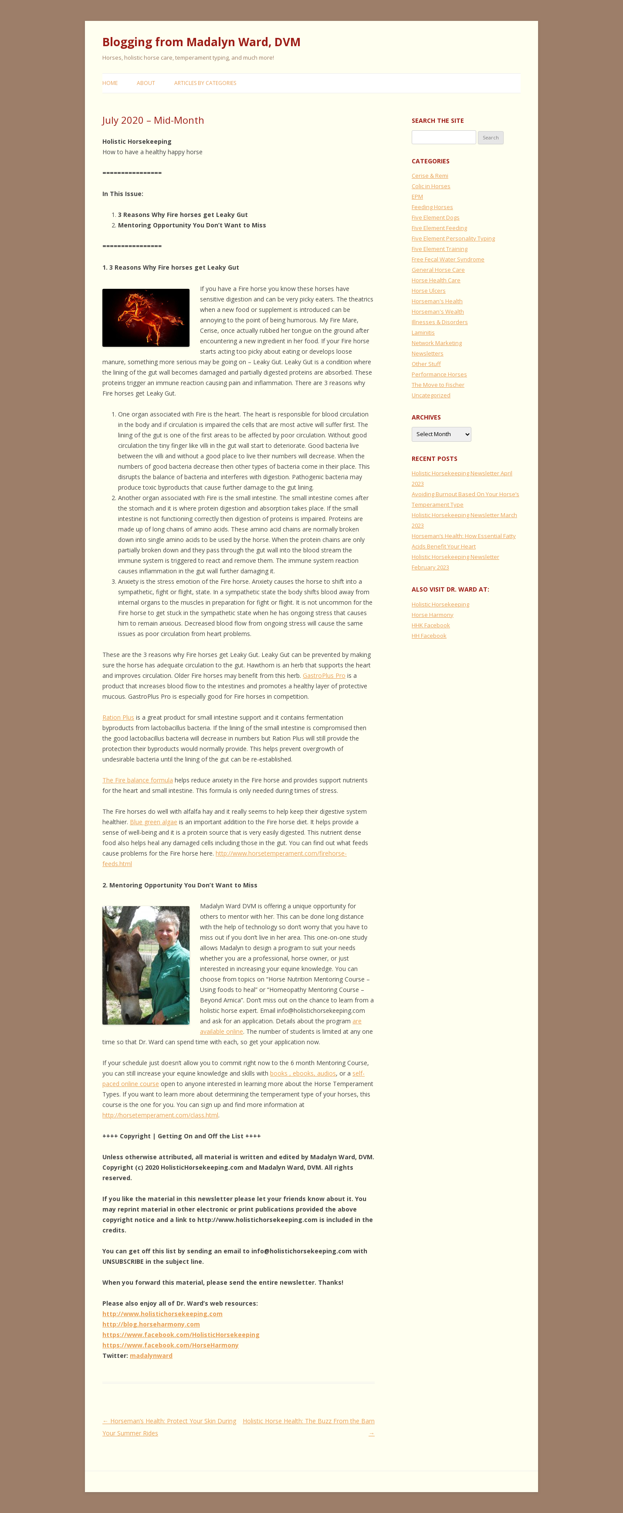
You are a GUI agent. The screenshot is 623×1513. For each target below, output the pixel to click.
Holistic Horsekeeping (440, 604)
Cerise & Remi (430, 175)
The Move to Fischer (438, 385)
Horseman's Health (437, 301)
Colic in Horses (431, 186)
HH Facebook (429, 636)
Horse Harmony (433, 615)
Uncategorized (431, 395)
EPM (417, 196)
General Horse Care (438, 270)
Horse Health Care (436, 280)
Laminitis (423, 332)
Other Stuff (426, 364)
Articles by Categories (205, 83)
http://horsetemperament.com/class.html (160, 1115)
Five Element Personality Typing (453, 238)
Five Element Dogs (436, 217)
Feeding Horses (432, 207)
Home (110, 83)
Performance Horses (439, 374)
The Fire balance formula (137, 780)
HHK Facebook (431, 625)
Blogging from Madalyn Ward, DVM (201, 42)
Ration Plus (118, 717)
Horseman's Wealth (438, 311)
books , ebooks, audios (303, 1073)
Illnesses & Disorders (440, 322)
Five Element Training (439, 249)
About (146, 83)
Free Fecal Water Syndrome (448, 259)
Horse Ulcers (429, 290)
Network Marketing (437, 343)
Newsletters (428, 353)
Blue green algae (153, 822)
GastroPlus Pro (324, 675)
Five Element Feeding (439, 228)
